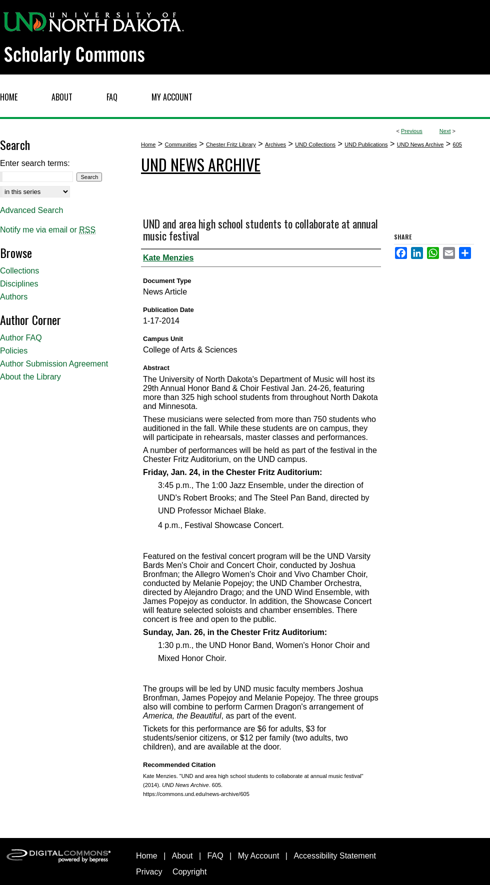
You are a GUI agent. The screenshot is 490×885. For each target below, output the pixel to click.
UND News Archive (420, 145)
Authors (14, 296)
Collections (19, 270)
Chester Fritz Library (231, 145)
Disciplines (19, 284)
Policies (14, 350)
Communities (181, 145)
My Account (259, 856)
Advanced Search (31, 210)
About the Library (30, 376)
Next (445, 131)
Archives (275, 145)
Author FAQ (21, 338)
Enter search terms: (35, 163)
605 (457, 145)
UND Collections (315, 145)
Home (148, 145)
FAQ (216, 856)
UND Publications (366, 145)
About (182, 856)
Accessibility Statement (335, 856)
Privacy (149, 872)
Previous (411, 131)
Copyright (189, 872)
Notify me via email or (48, 230)
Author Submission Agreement (54, 364)
